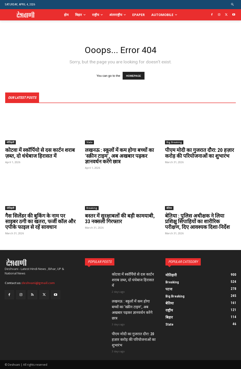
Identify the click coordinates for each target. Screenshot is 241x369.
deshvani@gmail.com (38, 283)
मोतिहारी (10, 142)
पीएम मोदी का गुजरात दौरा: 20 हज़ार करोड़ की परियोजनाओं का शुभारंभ (199, 153)
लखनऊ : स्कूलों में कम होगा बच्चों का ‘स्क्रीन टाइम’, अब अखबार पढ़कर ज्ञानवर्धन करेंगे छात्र (119, 156)
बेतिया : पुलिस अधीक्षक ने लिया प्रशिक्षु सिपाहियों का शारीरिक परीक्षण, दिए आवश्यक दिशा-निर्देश (197, 221)
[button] (232, 4)
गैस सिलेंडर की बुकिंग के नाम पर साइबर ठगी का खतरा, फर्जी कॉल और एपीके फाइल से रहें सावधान (40, 221)
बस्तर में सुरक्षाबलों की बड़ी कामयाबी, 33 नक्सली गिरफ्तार (120, 218)
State (89, 142)
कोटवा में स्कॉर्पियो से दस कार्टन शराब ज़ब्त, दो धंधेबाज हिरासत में (40, 153)
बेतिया (169, 208)
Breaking (91, 208)
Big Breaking (174, 142)
